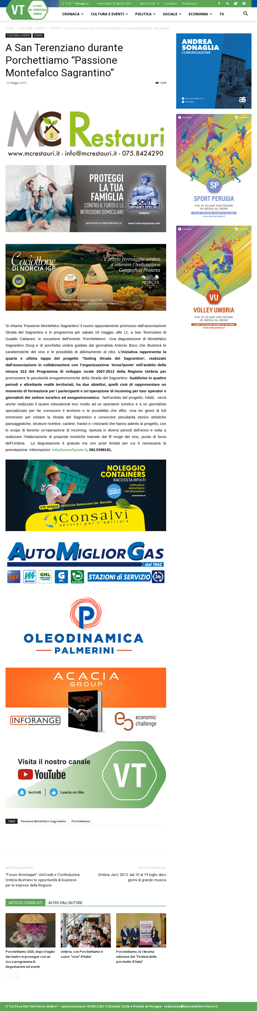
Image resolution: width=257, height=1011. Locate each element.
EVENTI (55, 28)
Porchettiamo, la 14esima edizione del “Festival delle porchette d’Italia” (136, 957)
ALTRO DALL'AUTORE (65, 903)
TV (221, 14)
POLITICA (145, 14)
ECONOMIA (200, 14)
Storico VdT (149, 3)
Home (10, 28)
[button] (245, 14)
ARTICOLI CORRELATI (25, 903)
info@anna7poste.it (69, 450)
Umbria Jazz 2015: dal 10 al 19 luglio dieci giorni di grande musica (132, 877)
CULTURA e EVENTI (109, 14)
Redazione (189, 3)
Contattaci (170, 3)
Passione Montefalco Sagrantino (43, 821)
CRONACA (73, 14)
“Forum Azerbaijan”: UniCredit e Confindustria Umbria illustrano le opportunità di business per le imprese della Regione (43, 880)
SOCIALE (172, 14)
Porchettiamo (81, 821)
